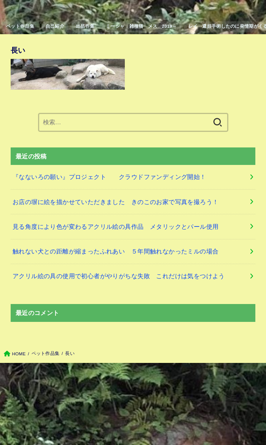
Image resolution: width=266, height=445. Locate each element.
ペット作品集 (20, 26)
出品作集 (85, 26)
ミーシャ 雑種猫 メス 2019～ (141, 26)
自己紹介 (55, 26)
